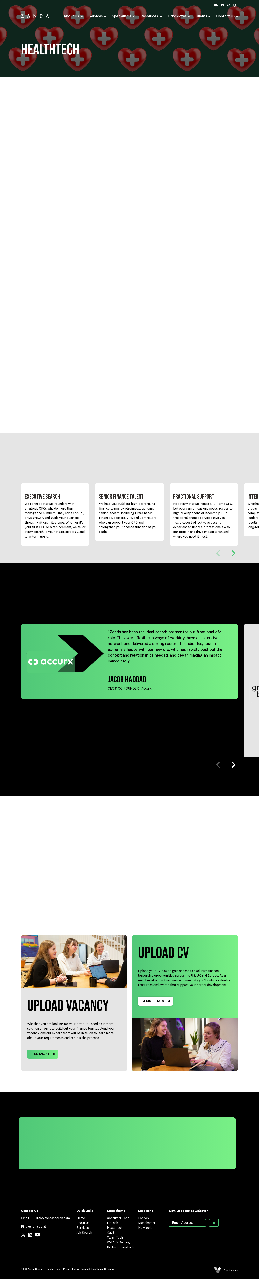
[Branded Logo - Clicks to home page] (35, 16)
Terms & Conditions (91, 1269)
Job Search (84, 1232)
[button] (233, 553)
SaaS (111, 1232)
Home (80, 1218)
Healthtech (114, 1228)
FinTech (112, 1223)
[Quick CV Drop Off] (216, 5)
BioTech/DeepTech (120, 1247)
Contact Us (225, 16)
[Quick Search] (228, 5)
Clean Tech (115, 1237)
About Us (72, 16)
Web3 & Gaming (118, 1242)
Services (82, 1228)
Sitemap (109, 1269)
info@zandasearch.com (53, 1218)
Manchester (146, 1223)
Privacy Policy (71, 1269)
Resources (149, 16)
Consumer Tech (118, 1218)
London (143, 1218)
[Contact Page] (222, 5)
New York (145, 1228)
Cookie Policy (54, 1269)
